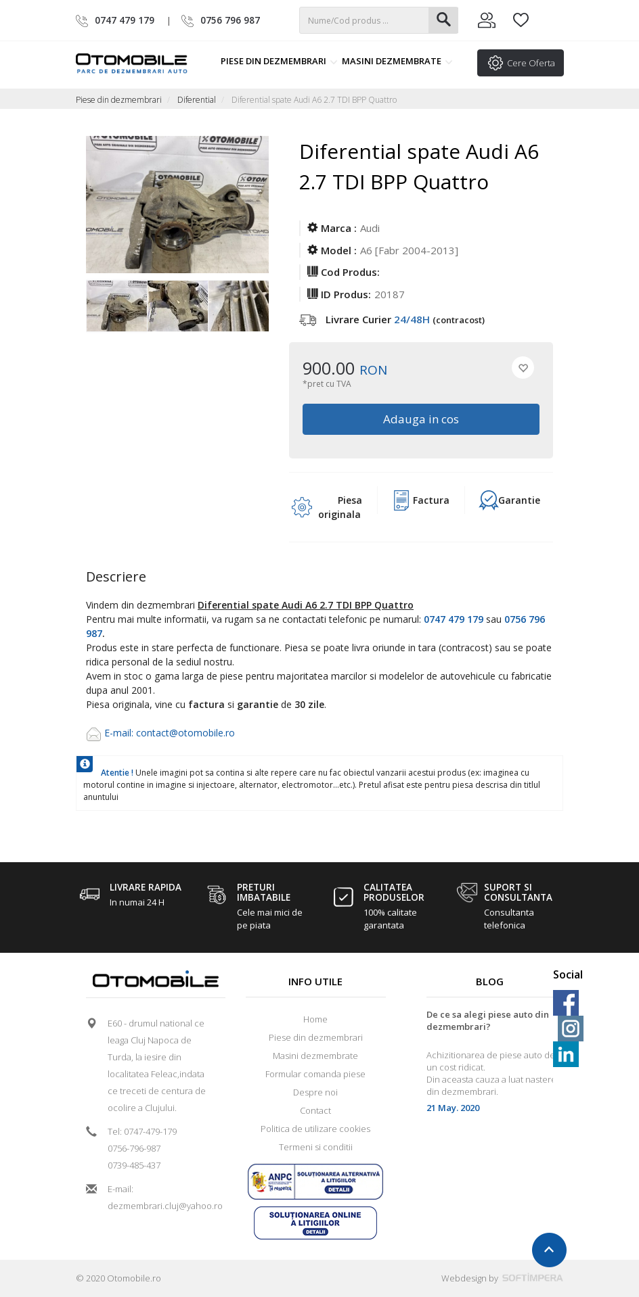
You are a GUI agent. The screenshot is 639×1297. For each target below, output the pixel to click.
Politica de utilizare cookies (315, 1129)
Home (315, 1019)
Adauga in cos (421, 419)
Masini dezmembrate (397, 61)
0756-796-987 (134, 1148)
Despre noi (315, 1092)
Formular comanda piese (315, 1074)
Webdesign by (502, 1278)
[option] (116, 307)
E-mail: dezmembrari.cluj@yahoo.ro (161, 1197)
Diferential (196, 99)
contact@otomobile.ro (185, 732)
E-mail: (120, 732)
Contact (315, 1110)
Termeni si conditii (316, 1147)
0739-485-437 (134, 1165)
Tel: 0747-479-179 (142, 1131)
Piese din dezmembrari (279, 61)
